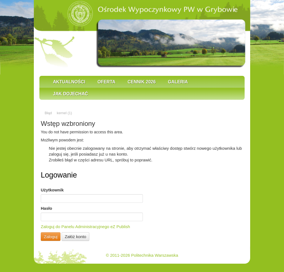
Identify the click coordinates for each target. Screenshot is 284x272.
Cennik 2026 (142, 81)
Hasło (46, 208)
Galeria (178, 81)
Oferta (106, 81)
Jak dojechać (70, 93)
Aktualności (69, 81)
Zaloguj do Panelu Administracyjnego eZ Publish (85, 226)
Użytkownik (52, 190)
